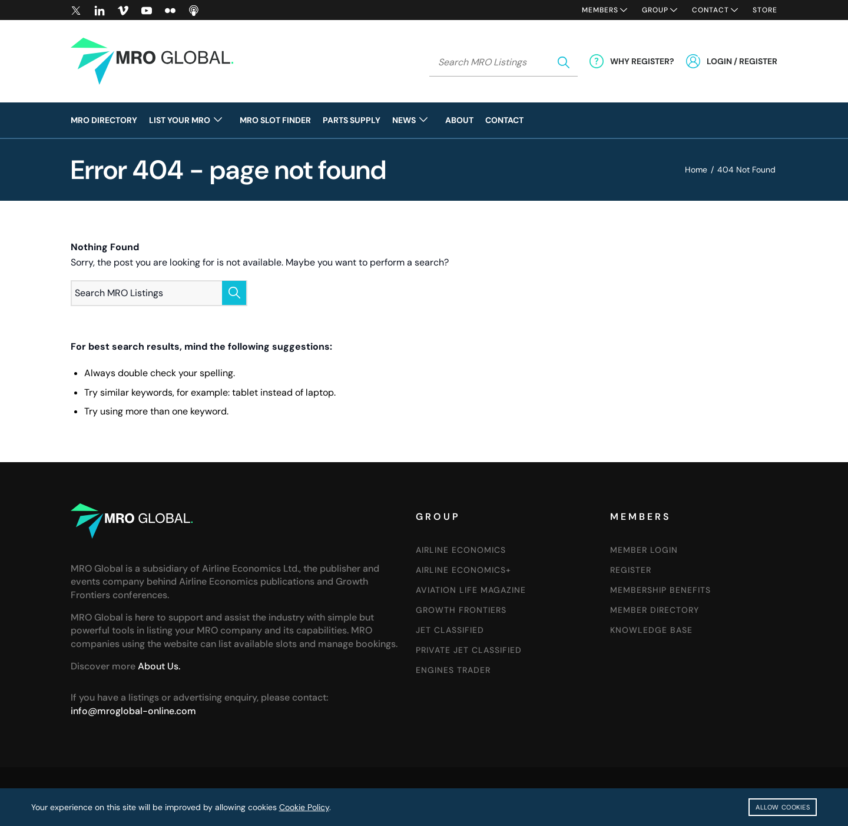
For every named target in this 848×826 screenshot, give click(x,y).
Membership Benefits (660, 590)
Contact (710, 10)
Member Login (644, 550)
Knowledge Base (651, 630)
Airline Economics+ (463, 570)
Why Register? (642, 61)
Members (600, 10)
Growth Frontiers (461, 610)
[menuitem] (107, 120)
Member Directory (654, 610)
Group (655, 10)
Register (630, 570)
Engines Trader (453, 670)
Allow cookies (783, 807)
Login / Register (742, 61)
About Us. (159, 666)
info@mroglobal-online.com (133, 711)
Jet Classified (450, 630)
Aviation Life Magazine (471, 590)
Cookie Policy (304, 807)
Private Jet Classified (469, 650)
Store (765, 10)
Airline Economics (461, 550)
